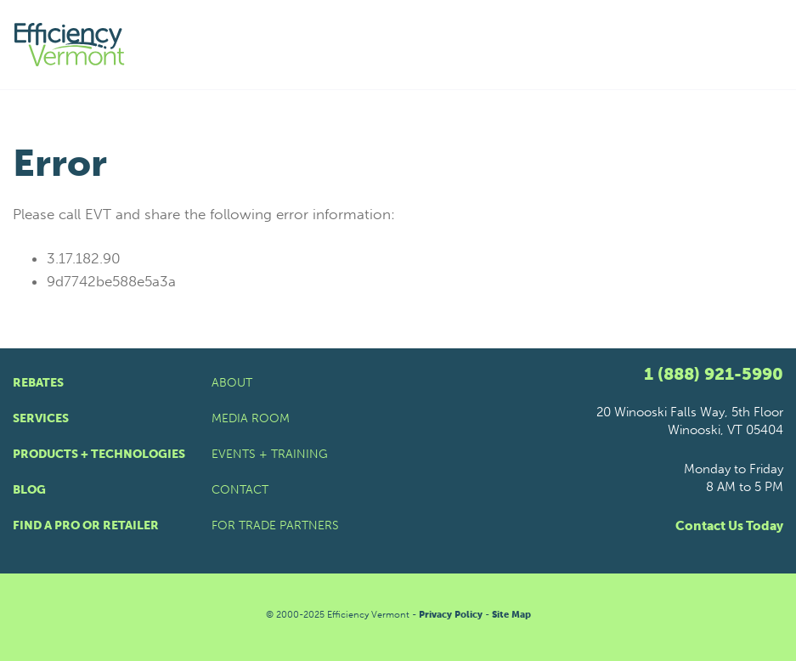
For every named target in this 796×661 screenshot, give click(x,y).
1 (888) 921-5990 (713, 374)
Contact (240, 490)
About (232, 383)
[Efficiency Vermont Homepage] (70, 44)
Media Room (251, 418)
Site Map (511, 614)
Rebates (38, 383)
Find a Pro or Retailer (86, 525)
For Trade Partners (275, 525)
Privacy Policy (451, 614)
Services (41, 418)
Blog (29, 490)
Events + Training (270, 454)
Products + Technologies (99, 454)
